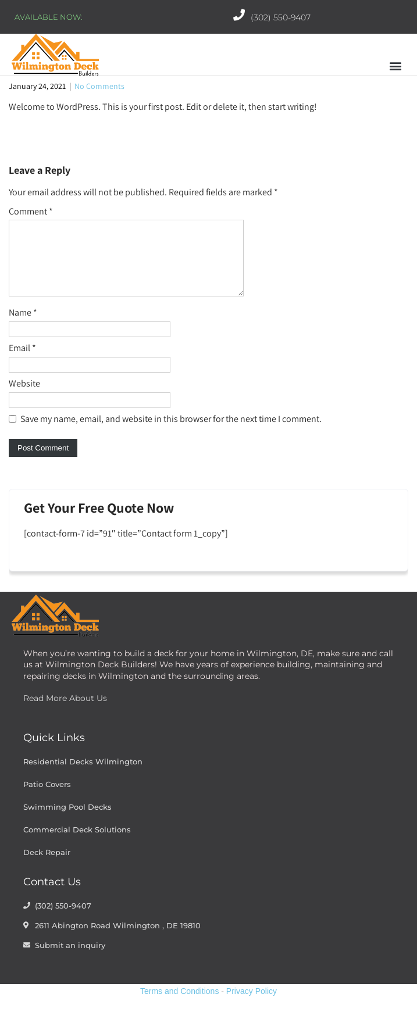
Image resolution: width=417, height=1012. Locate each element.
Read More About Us (65, 712)
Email (22, 362)
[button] (395, 66)
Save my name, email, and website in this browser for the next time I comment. (171, 433)
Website (24, 397)
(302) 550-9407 (281, 17)
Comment (31, 211)
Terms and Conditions (179, 1005)
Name (23, 326)
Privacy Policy (251, 1005)
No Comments (99, 86)
